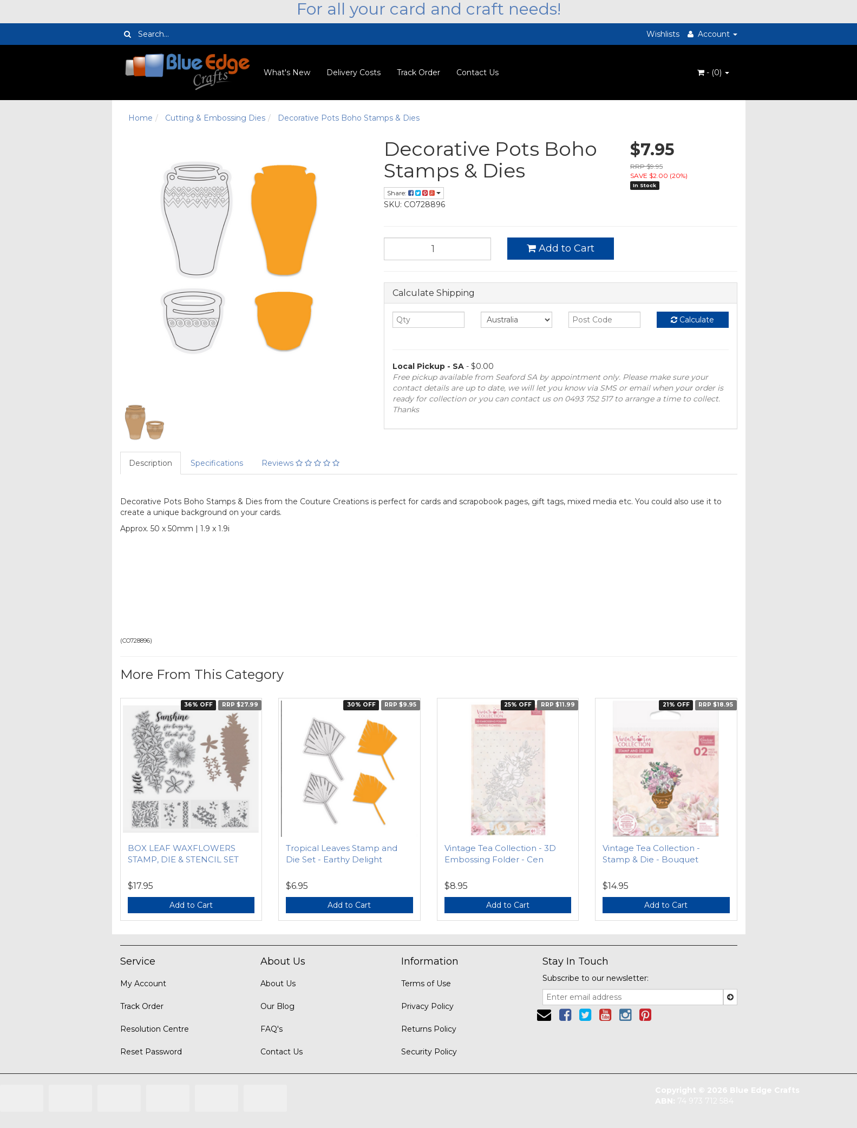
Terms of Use (426, 983)
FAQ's (271, 1029)
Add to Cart (560, 248)
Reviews (300, 463)
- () (713, 72)
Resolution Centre (154, 1029)
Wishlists (662, 34)
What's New (287, 72)
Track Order (418, 72)
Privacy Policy (427, 1006)
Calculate (692, 320)
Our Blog (277, 1006)
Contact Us (477, 72)
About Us (278, 983)
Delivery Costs (353, 72)
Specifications (217, 463)
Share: (414, 193)
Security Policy (429, 1052)
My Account (143, 983)
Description (150, 463)
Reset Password (151, 1052)
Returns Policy (428, 1029)
